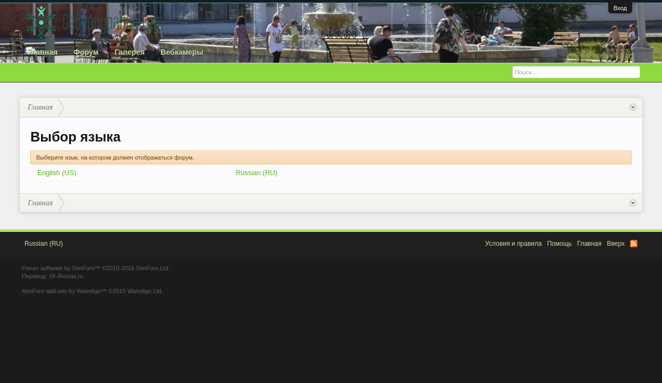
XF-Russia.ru (66, 276)
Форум (86, 52)
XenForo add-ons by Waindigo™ (64, 291)
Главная (42, 52)
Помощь (559, 243)
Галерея (130, 52)
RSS (633, 243)
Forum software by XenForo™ (96, 268)
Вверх (616, 243)
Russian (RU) (256, 173)
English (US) (56, 173)
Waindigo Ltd (144, 291)
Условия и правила (513, 243)
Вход (620, 8)
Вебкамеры (181, 52)
